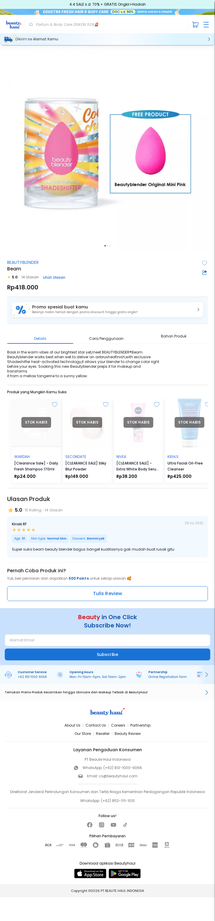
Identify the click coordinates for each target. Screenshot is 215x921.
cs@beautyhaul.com (118, 776)
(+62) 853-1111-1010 (118, 800)
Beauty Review (128, 733)
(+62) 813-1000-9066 (122, 767)
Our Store (83, 733)
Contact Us (96, 725)
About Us (72, 725)
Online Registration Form (167, 677)
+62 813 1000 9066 (32, 677)
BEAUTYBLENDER (23, 262)
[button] (107, 309)
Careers (118, 725)
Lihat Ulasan (54, 277)
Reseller (103, 733)
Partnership (140, 725)
